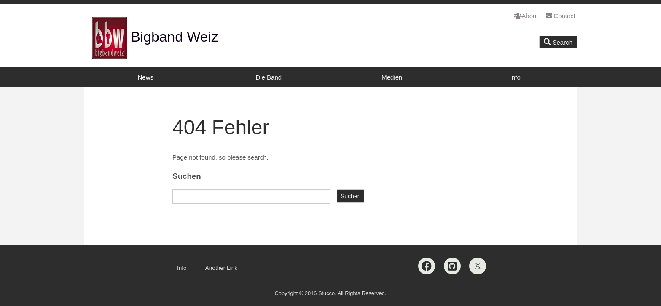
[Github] (452, 266)
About (526, 15)
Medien (392, 77)
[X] (477, 266)
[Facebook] (426, 266)
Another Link (221, 268)
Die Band (268, 77)
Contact (560, 15)
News (145, 77)
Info (515, 77)
